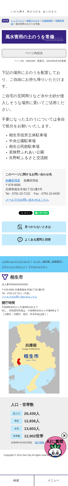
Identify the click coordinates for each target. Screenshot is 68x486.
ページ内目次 (34, 53)
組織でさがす (33, 20)
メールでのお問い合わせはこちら (27, 199)
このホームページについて (16, 261)
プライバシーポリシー (13, 266)
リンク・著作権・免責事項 (47, 261)
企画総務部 (47, 20)
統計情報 (39, 442)
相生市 (16, 276)
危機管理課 (12, 180)
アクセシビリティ (37, 266)
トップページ (17, 20)
